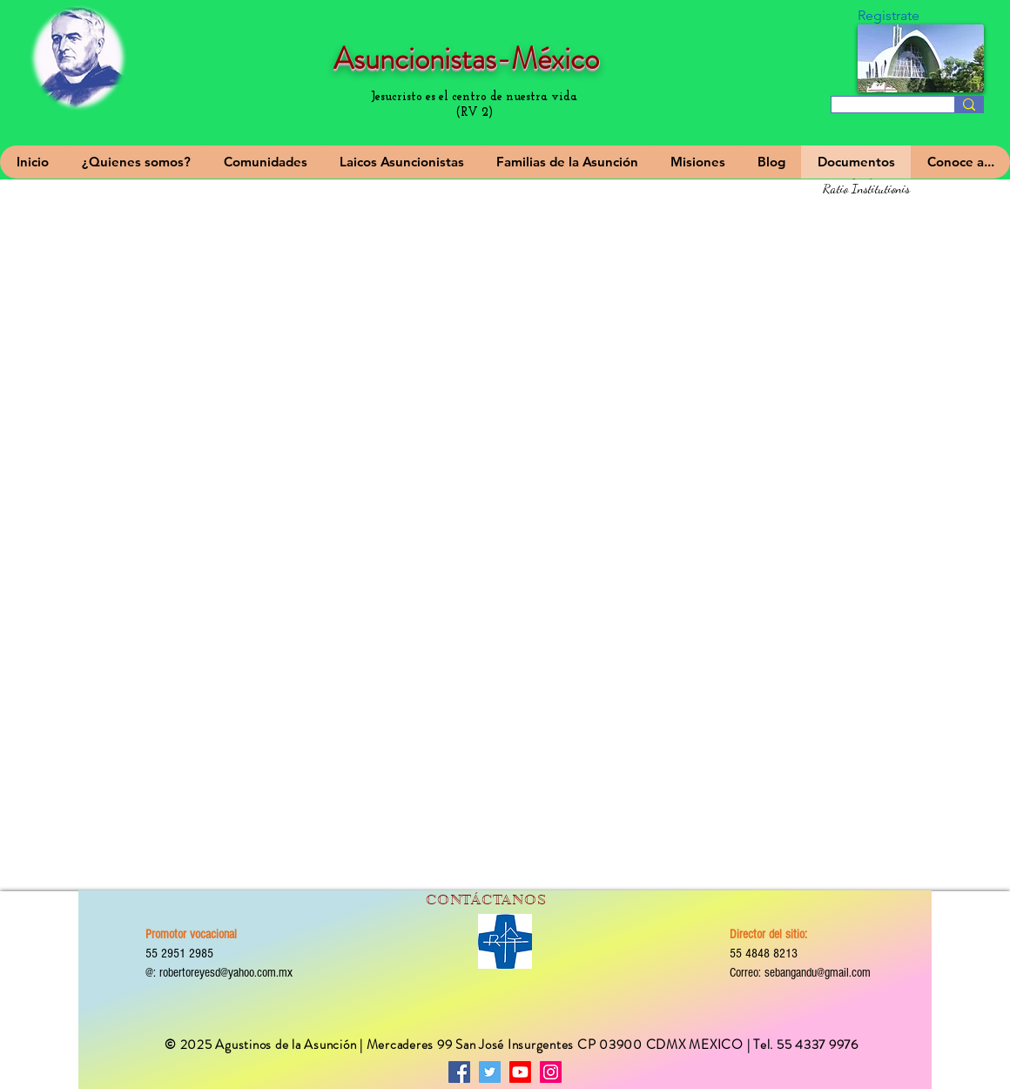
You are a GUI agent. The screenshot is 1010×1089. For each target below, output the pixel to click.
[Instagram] (551, 1072)
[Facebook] (459, 1072)
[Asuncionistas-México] (520, 1072)
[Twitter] (490, 1072)
